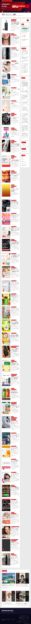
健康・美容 (13, 33)
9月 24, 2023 (14, 205)
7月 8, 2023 (14, 451)
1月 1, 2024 (13, 147)
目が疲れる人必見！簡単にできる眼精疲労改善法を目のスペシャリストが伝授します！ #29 (25, 97)
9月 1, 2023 (13, 231)
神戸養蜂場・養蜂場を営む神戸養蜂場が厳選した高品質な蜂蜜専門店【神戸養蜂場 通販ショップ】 (25, 84)
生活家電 (16, 374)
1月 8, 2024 (13, 91)
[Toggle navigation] (24, 11)
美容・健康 (13, 115)
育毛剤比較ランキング (22, 616)
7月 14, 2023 (14, 394)
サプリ (12, 402)
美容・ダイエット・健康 (14, 19)
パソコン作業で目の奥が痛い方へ (7, 601)
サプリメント (15, 402)
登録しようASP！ (27, 622)
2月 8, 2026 (18, 585)
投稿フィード (23, 161)
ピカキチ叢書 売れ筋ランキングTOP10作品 (21, 620)
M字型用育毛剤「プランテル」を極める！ (15, 50)
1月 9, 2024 (13, 78)
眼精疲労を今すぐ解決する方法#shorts (22, 584)
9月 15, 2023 (14, 218)
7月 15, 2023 (14, 380)
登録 (22, 157)
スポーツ (12, 416)
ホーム (3, 15)
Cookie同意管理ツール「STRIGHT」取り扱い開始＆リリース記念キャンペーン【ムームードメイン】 (25, 53)
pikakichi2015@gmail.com (24, 585)
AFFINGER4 (27, 616)
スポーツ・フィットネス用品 (14, 417)
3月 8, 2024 (14, 25)
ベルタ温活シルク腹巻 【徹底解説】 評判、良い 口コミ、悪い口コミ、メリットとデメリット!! (15, 257)
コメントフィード (24, 163)
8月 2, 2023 (13, 352)
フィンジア (13, 346)
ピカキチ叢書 (23, 35)
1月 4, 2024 (13, 119)
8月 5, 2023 (13, 338)
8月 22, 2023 (14, 258)
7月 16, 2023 (14, 366)
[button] (26, 12)
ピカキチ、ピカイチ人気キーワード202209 (15, 190)
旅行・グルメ (13, 388)
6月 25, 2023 (14, 545)
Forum (23, 88)
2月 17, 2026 (5, 586)
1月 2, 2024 (13, 131)
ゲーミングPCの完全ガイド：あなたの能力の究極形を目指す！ (25, 114)
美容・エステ (13, 113)
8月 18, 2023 (14, 272)
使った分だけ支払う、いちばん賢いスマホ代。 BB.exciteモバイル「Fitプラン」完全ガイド (25, 109)
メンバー (28, 620)
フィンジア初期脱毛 (16, 346)
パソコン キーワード (26, 619)
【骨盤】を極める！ (15, 130)
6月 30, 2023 (14, 504)
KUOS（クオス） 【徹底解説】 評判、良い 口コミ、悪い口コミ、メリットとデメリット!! (15, 365)
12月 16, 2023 (14, 192)
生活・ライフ (13, 266)
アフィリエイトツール (20, 619)
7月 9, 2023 (14, 425)
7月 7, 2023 (14, 464)
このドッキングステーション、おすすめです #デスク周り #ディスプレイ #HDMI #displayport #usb (25, 65)
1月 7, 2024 (13, 104)
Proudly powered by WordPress (6, 618)
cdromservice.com (7, 609)
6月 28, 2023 (14, 531)
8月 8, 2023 (14, 325)
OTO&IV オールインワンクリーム (15, 539)
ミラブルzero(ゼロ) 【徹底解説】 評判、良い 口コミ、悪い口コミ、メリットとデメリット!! (15, 244)
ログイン (23, 159)
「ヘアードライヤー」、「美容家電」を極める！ (15, 63)
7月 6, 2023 (14, 477)
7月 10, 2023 (14, 408)
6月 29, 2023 (14, 518)
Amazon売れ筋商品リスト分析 (23, 617)
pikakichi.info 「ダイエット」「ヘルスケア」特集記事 (15, 174)
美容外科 (18, 526)
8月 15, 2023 (14, 285)
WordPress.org (24, 165)
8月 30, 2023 (14, 245)
